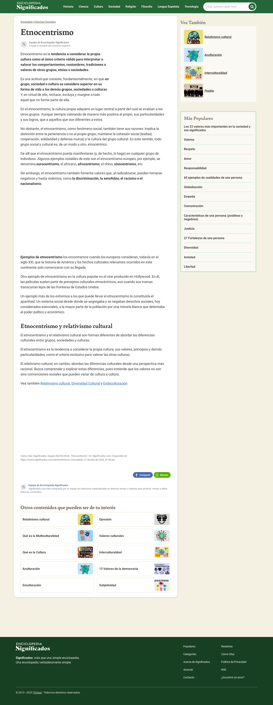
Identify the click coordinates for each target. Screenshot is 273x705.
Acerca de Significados (196, 661)
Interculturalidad (134, 552)
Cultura (98, 6)
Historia (68, 6)
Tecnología (191, 6)
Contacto (188, 677)
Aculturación (58, 568)
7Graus (37, 692)
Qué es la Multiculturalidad (58, 535)
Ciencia (83, 6)
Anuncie (188, 669)
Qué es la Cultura (58, 552)
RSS (223, 669)
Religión (131, 6)
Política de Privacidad (233, 661)
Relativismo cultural (55, 383)
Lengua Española (168, 6)
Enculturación (32, 585)
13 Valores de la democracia (134, 568)
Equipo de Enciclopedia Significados (48, 485)
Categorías (189, 654)
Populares (189, 646)
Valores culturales (134, 535)
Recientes (227, 646)
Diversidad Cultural (85, 383)
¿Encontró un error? (233, 677)
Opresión (134, 519)
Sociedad (114, 6)
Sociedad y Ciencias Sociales (38, 21)
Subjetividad (134, 585)
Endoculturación (115, 383)
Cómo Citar (228, 654)
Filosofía (146, 6)
